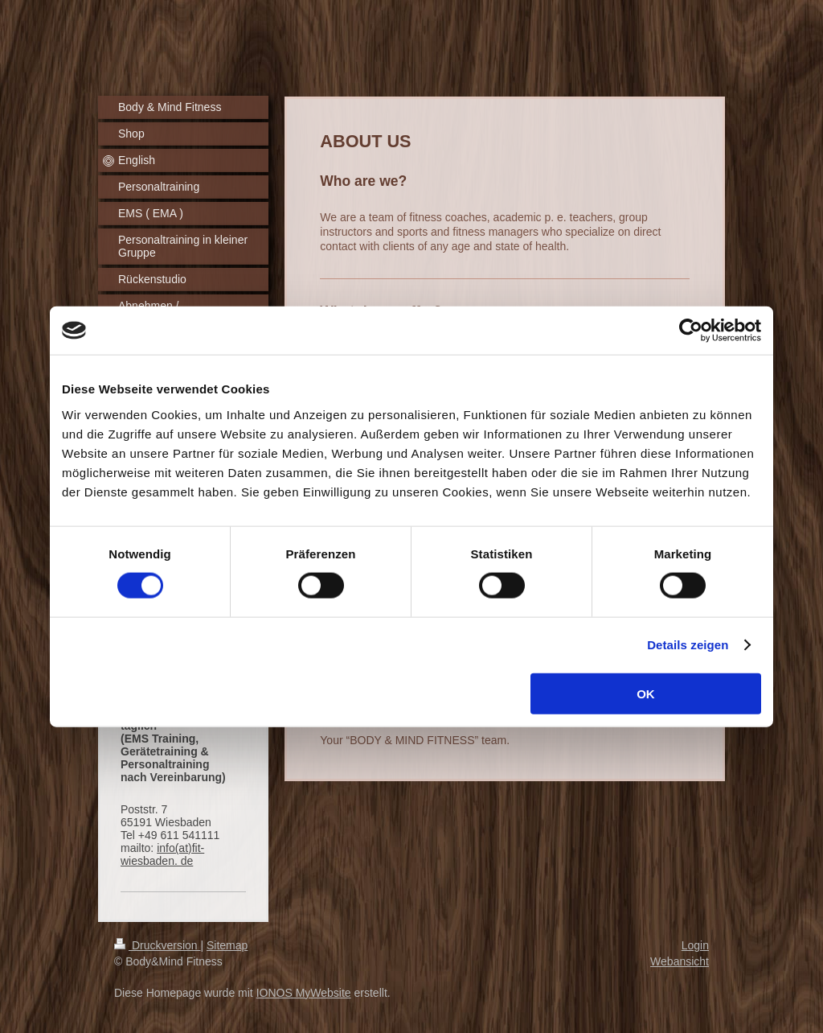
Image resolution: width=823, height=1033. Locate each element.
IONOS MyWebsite (303, 992)
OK (646, 693)
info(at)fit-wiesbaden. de (162, 854)
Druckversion (157, 945)
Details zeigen (687, 645)
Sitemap (227, 945)
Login (695, 945)
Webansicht (679, 961)
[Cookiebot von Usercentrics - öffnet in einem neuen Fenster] (690, 331)
